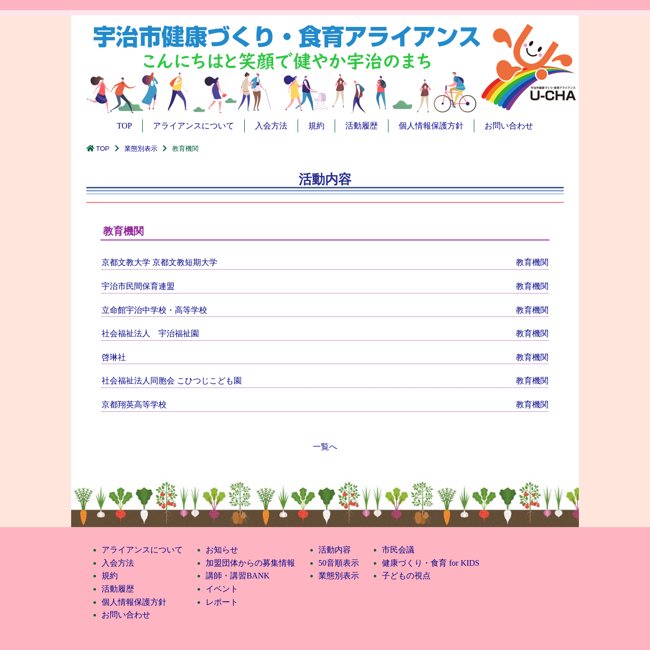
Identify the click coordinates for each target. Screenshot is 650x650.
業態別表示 (140, 148)
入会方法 (271, 125)
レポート (222, 602)
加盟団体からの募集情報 (250, 563)
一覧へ (325, 446)
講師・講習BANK (237, 575)
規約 (316, 125)
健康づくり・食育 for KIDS (430, 563)
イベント (222, 588)
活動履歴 (361, 125)
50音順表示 (338, 563)
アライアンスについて (193, 125)
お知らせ (222, 549)
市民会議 (398, 549)
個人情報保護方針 (431, 125)
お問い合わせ (508, 125)
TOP (124, 125)
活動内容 (334, 549)
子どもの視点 (406, 575)
